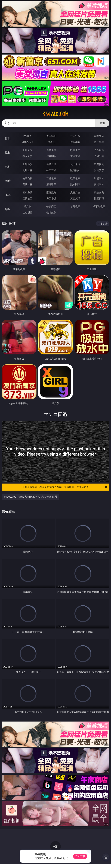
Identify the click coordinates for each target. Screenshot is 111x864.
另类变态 (99, 170)
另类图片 (99, 184)
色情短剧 (51, 212)
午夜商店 (51, 206)
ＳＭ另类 (99, 156)
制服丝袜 (27, 170)
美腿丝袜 (27, 184)
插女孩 (27, 206)
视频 (8, 153)
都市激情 (27, 192)
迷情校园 (27, 198)
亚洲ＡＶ (27, 150)
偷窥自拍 (27, 178)
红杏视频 (27, 212)
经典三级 (51, 170)
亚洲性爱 (27, 164)
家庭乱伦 (51, 192)
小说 (8, 195)
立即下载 (80, 856)
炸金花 (51, 142)
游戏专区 (99, 136)
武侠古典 (99, 192)
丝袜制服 (51, 156)
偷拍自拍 (51, 164)
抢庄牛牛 (99, 142)
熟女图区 (75, 184)
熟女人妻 (27, 156)
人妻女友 (75, 192)
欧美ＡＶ (75, 150)
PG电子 (27, 136)
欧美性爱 (99, 164)
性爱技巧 (99, 198)
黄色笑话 (75, 198)
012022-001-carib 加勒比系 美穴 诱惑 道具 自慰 (30, 496)
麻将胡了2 (27, 142)
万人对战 (75, 136)
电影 (8, 167)
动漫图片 (99, 178)
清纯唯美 (51, 184)
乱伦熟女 (75, 170)
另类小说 (51, 198)
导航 (8, 209)
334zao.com (55, 114)
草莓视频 (75, 206)
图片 (8, 181)
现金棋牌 (75, 142)
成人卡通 (75, 164)
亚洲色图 (51, 178)
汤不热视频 (99, 206)
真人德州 (51, 136)
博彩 (8, 139)
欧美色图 (75, 178)
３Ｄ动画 (99, 150)
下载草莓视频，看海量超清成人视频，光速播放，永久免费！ (65, 487)
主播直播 (75, 156)
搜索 (102, 123)
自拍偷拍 (51, 150)
